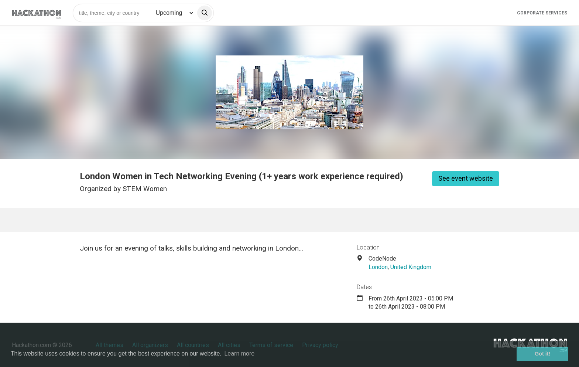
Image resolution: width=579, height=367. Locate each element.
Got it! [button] (542, 354)
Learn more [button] (239, 353)
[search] (204, 13)
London (378, 267)
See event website (465, 178)
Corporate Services (542, 13)
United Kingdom (410, 267)
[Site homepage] (36, 13)
